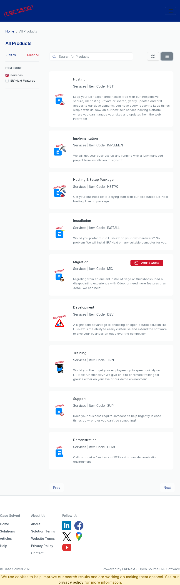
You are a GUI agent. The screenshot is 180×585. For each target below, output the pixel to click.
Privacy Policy (42, 546)
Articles (6, 538)
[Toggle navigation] (170, 11)
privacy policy (70, 582)
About (35, 524)
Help (3, 546)
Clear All (33, 55)
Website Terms (43, 538)
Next (167, 488)
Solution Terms (43, 531)
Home (4, 524)
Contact (37, 553)
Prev (56, 488)
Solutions (7, 531)
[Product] (91, 56)
